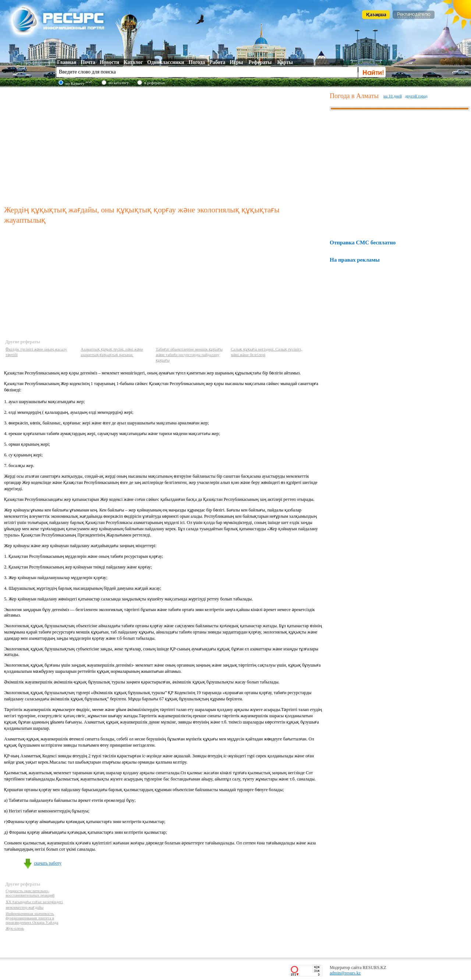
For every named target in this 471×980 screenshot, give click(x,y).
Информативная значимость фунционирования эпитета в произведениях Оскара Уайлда (32, 918)
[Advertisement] (165, 144)
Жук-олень (15, 928)
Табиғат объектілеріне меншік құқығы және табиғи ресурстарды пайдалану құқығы (189, 354)
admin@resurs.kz (345, 973)
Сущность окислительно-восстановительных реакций (30, 893)
